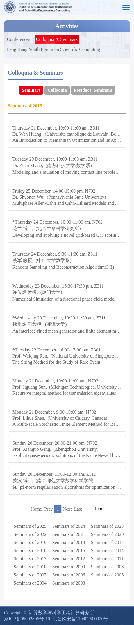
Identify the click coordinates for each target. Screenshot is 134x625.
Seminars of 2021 (68, 534)
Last (78, 509)
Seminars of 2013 (30, 558)
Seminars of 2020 (107, 534)
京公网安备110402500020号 (80, 618)
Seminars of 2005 (107, 574)
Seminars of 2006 (68, 574)
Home (36, 509)
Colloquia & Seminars (57, 39)
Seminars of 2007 (30, 574)
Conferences (18, 39)
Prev (48, 509)
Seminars (31, 90)
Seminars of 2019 (30, 542)
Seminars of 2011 (107, 558)
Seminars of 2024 (68, 526)
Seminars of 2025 (30, 526)
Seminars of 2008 (107, 566)
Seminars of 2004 (30, 583)
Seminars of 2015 (68, 550)
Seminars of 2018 (68, 542)
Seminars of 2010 (30, 566)
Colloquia (57, 90)
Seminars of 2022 (30, 534)
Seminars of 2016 (30, 550)
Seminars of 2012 (68, 558)
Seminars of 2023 (107, 526)
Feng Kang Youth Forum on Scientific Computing (53, 49)
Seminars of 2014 (107, 550)
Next (67, 509)
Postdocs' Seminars (93, 90)
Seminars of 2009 (68, 566)
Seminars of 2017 (107, 542)
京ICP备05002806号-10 (27, 618)
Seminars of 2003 (68, 583)
